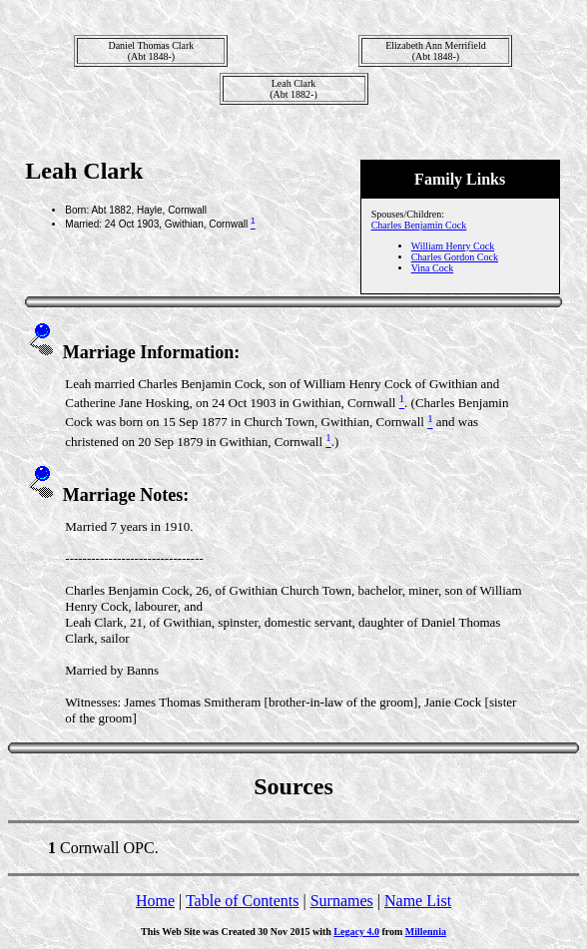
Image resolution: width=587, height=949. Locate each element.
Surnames (341, 900)
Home (155, 900)
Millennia (425, 931)
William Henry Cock (452, 245)
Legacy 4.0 (356, 931)
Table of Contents (242, 900)
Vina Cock (432, 267)
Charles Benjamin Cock (419, 225)
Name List (417, 900)
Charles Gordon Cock (454, 256)
